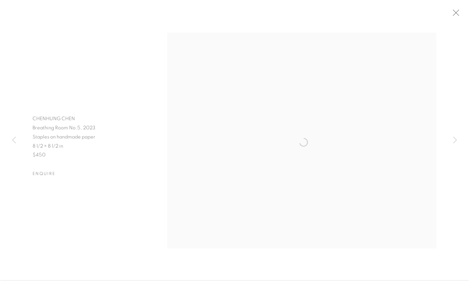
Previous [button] (14, 140)
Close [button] (454, 15)
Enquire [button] (44, 175)
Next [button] (455, 140)
